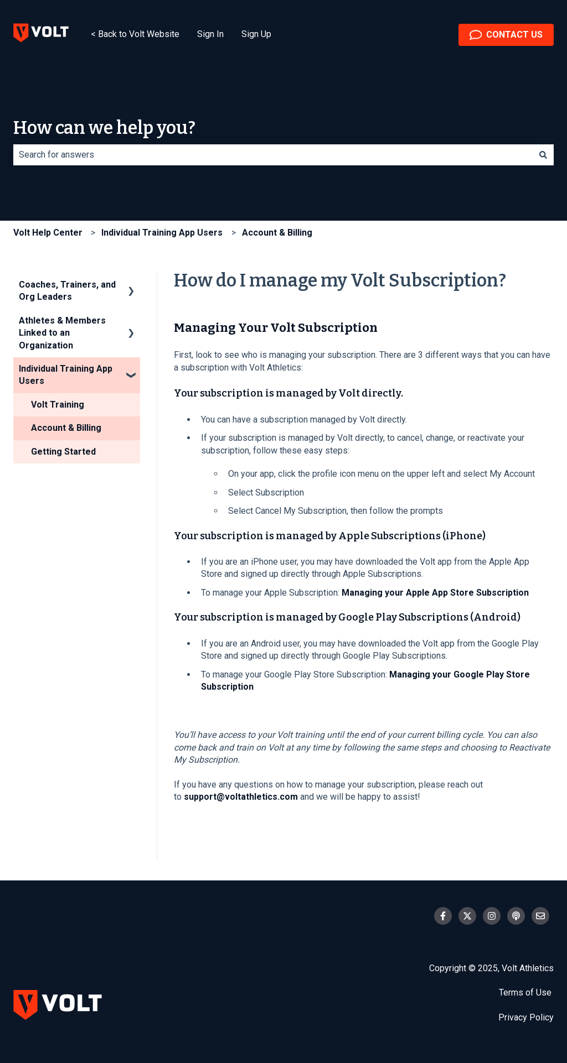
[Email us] (540, 916)
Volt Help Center (48, 232)
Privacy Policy (526, 1017)
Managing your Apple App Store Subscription (435, 592)
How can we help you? (104, 127)
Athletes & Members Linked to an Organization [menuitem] (62, 333)
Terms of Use (526, 992)
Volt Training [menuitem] (57, 404)
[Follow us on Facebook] (443, 916)
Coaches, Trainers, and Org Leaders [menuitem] (67, 290)
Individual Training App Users (162, 232)
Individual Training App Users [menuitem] (65, 374)
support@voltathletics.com (241, 796)
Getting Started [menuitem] (63, 451)
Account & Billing (277, 232)
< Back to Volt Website (135, 34)
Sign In (210, 34)
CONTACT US (506, 34)
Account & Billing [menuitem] (66, 428)
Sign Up (256, 34)
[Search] (543, 154)
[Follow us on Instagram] (492, 916)
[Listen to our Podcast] (516, 916)
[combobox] (273, 154)
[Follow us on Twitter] (467, 916)
